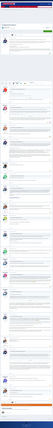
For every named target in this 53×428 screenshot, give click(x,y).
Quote (12, 53)
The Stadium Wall (12, 28)
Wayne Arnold (5, 163)
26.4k (5, 193)
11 (9, 402)
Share (43, 27)
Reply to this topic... (9, 412)
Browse (23, 6)
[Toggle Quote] (10, 89)
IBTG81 (5, 125)
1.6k (5, 112)
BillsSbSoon (5, 105)
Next (15, 402)
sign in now (19, 409)
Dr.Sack (19, 217)
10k (5, 94)
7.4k (5, 211)
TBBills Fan (5, 215)
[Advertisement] (26, 17)
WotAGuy (5, 204)
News (3, 6)
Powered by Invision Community (26, 426)
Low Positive (5, 87)
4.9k (5, 222)
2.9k (5, 279)
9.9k (5, 45)
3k (5, 132)
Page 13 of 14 (21, 402)
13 (12, 402)
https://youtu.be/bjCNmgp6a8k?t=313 (14, 197)
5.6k (5, 170)
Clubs (11, 6)
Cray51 (5, 248)
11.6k (5, 267)
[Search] (42, 6)
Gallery (15, 6)
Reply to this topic (47, 31)
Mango (19, 107)
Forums (7, 7)
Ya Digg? (19, 316)
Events (19, 6)
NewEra (5, 337)
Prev (3, 402)
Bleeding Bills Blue (21, 89)
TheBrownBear (7, 27)
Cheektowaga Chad (5, 377)
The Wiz (5, 186)
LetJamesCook (5, 272)
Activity (28, 6)
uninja (5, 173)
